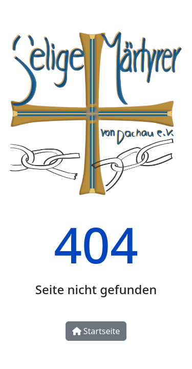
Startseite (96, 331)
